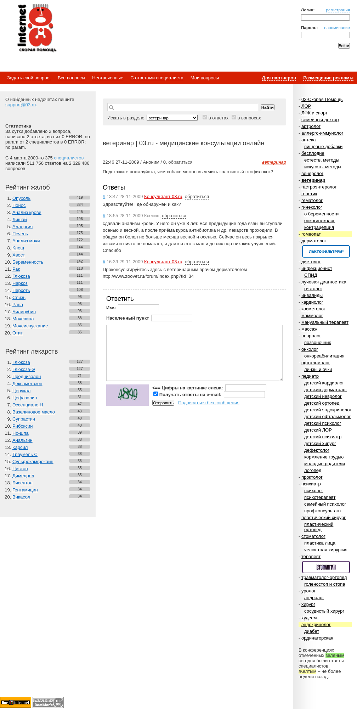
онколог (309, 349)
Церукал (21, 390)
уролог (308, 590)
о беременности (321, 213)
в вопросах (249, 117)
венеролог (312, 173)
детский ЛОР (318, 430)
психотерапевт (319, 497)
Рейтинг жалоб (27, 187)
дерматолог (313, 240)
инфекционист (316, 268)
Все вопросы (71, 77)
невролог (311, 335)
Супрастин (23, 419)
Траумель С (25, 454)
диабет (311, 631)
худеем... (311, 617)
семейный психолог (325, 504)
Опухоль (21, 198)
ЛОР (306, 106)
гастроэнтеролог (318, 187)
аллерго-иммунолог (322, 133)
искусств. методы (322, 166)
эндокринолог (316, 624)
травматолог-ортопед (324, 577)
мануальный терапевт (324, 322)
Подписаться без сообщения (208, 402)
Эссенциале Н (27, 404)
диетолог (311, 261)
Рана (17, 304)
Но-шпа (20, 433)
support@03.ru (20, 104)
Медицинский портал (36, 28)
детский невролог (323, 396)
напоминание (337, 27)
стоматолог (313, 536)
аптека (308, 139)
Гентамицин (25, 490)
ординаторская (317, 638)
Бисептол (22, 482)
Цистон (20, 468)
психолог (313, 490)
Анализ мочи (26, 240)
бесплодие (312, 153)
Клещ (18, 248)
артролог (311, 126)
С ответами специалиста (156, 77)
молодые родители (324, 463)
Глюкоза (21, 276)
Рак (16, 269)
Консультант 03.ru (163, 196)
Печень (20, 233)
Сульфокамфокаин (32, 461)
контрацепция (319, 227)
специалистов (69, 158)
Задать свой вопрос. (29, 77)
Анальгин (22, 440)
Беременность (27, 262)
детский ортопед (321, 403)
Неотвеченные (107, 77)
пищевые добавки (323, 146)
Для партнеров (279, 77)
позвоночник (317, 342)
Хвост (18, 255)
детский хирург (320, 443)
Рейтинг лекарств (31, 351)
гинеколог (311, 207)
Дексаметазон (27, 383)
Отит (17, 333)
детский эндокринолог (327, 409)
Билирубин (24, 311)
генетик (309, 193)
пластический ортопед (318, 527)
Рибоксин (22, 426)
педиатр (310, 376)
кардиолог (312, 302)
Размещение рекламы (328, 77)
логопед (312, 470)
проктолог (312, 477)
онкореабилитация (324, 356)
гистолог (313, 288)
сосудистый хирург (324, 611)
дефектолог (316, 450)
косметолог (313, 308)
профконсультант (322, 510)
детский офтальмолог (327, 416)
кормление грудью (324, 457)
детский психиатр (322, 436)
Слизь (19, 297)
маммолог (312, 315)
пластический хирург (323, 517)
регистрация (338, 9)
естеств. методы (321, 160)
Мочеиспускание (30, 325)
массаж (309, 329)
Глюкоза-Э (23, 369)
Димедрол (23, 475)
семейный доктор (320, 119)
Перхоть (21, 290)
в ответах (219, 117)
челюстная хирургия (325, 549)
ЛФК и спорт (314, 113)
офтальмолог (315, 362)
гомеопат (311, 234)
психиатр (311, 483)
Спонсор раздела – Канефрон (326, 251)
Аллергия (22, 226)
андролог (314, 597)
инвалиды (312, 295)
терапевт (311, 556)
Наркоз (20, 283)
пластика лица (319, 543)
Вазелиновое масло (33, 412)
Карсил (20, 447)
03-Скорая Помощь (322, 99)
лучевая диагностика (323, 282)
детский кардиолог (324, 383)
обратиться (180, 162)
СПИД (310, 275)
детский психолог (322, 423)
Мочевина (23, 318)
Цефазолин (24, 397)
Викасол (21, 497)
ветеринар (313, 180)
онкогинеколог (319, 220)
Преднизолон (26, 376)
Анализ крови (26, 212)
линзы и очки (318, 369)
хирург (308, 604)
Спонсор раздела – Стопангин (326, 567)
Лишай (19, 219)
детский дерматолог (325, 389)
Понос (19, 205)
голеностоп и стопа (324, 584)
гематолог (312, 200)
